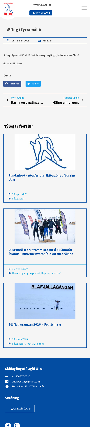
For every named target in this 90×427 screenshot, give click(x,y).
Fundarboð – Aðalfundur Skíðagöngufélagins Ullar (42, 177)
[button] (12, 84)
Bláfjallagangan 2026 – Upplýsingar (35, 324)
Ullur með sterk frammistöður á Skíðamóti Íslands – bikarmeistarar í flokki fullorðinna (41, 252)
